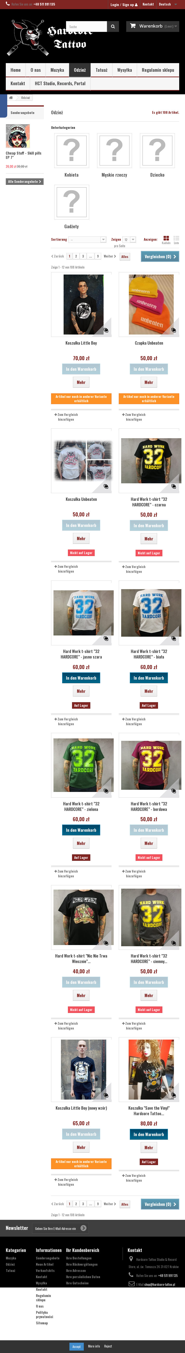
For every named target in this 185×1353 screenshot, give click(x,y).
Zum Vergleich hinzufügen (68, 417)
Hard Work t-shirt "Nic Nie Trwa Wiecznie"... (81, 958)
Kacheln (166, 240)
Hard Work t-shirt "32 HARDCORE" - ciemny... (149, 958)
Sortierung (59, 239)
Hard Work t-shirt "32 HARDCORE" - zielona (81, 806)
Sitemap (42, 1322)
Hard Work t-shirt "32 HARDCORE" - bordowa (149, 806)
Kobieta (72, 175)
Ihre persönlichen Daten (83, 1276)
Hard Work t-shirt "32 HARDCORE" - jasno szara (81, 653)
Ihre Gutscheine (77, 1283)
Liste (176, 240)
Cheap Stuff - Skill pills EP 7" (23, 155)
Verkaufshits (45, 1270)
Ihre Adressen (76, 1270)
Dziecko (157, 175)
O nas (36, 70)
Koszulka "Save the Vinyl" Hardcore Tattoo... (149, 1110)
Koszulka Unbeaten (81, 499)
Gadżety (71, 226)
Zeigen (116, 239)
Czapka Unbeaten (149, 343)
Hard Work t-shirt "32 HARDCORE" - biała (149, 653)
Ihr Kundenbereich (82, 1250)
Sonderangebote (22, 112)
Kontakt (148, 4)
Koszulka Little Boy (81, 343)
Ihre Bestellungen (79, 1258)
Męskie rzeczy (114, 175)
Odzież (80, 70)
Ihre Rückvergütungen (82, 1264)
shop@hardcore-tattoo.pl (159, 1284)
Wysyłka (124, 70)
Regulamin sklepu (158, 70)
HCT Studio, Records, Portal (60, 83)
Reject (108, 1346)
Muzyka (57, 70)
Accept (77, 1346)
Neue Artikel (44, 1264)
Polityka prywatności (44, 1314)
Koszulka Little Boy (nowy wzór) (81, 1108)
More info (94, 1346)
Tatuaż (101, 70)
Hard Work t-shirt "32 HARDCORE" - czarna (149, 501)
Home (16, 70)
